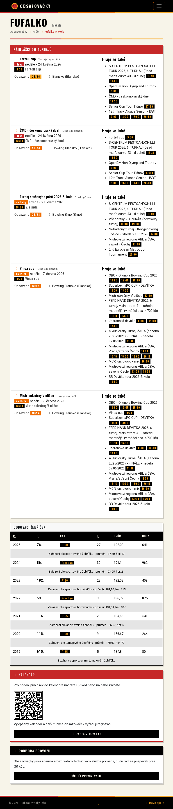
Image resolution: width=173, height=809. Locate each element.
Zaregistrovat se (86, 734)
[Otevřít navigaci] (159, 6)
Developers (154, 802)
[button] (28, 705)
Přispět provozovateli (86, 776)
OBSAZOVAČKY (31, 6)
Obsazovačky (18, 31)
